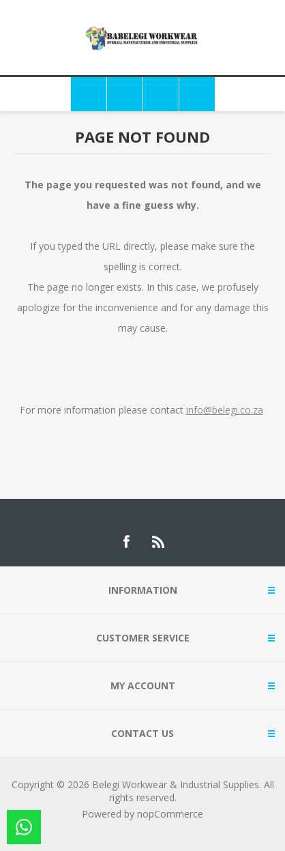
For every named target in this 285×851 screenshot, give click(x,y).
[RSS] (159, 542)
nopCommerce (170, 813)
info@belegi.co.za (224, 409)
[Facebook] (126, 542)
